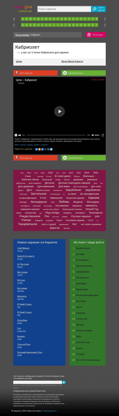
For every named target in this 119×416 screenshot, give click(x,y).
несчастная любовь (51, 209)
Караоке (93, 197)
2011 (29, 173)
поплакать (80, 213)
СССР (90, 220)
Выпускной (47, 180)
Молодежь (93, 201)
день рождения (35, 183)
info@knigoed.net (49, 411)
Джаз (95, 183)
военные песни (30, 179)
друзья (20, 190)
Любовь (64, 201)
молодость (25, 206)
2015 (43, 173)
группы (30, 145)
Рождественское (30, 216)
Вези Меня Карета (72, 61)
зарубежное (92, 189)
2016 (50, 173)
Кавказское (56, 198)
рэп (97, 216)
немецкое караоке (30, 209)
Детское (49, 182)
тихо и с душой (48, 224)
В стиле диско (63, 176)
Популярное (96, 212)
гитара (58, 180)
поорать (67, 213)
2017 (57, 173)
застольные (55, 194)
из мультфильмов (27, 198)
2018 (64, 173)
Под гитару (52, 212)
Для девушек (26, 186)
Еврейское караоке (43, 190)
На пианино (62, 205)
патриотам (30, 213)
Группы (67, 180)
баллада (40, 176)
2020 (71, 173)
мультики (37, 206)
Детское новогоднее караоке (74, 183)
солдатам (49, 220)
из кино (72, 194)
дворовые (92, 179)
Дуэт (29, 190)
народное (77, 206)
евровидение (57, 190)
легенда (23, 202)
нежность (92, 205)
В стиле (48, 176)
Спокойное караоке (75, 220)
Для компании (46, 186)
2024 (86, 172)
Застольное (39, 193)
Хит (74, 224)
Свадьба (39, 220)
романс (65, 217)
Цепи (19, 61)
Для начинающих (80, 187)
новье (18, 213)
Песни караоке (22, 34)
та (97, 220)
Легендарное (38, 201)
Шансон (55, 227)
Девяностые (20, 183)
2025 (95, 172)
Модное (78, 201)
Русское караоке (81, 216)
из (64, 194)
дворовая (78, 179)
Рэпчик (26, 220)
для (101, 183)
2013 (36, 173)
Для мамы (64, 186)
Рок (47, 216)
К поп (43, 198)
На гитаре (48, 206)
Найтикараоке (101, 9)
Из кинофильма (89, 193)
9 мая (28, 176)
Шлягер (67, 228)
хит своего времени (91, 224)
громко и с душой (41, 145)
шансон (23, 145)
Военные (88, 176)
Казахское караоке (75, 198)
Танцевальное (27, 224)
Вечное (77, 176)
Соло (59, 220)
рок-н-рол (56, 216)
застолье (23, 194)
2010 (22, 173)
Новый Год (92, 209)
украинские (63, 224)
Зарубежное (73, 189)
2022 (78, 173)
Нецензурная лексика (72, 209)
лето (53, 202)
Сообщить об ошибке (97, 79)
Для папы (96, 186)
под (40, 213)
